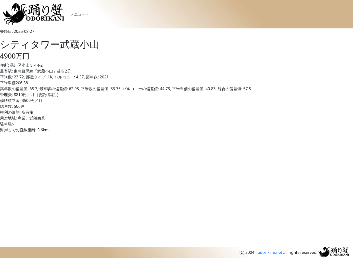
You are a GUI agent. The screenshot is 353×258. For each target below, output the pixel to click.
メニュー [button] (78, 14)
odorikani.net (270, 252)
